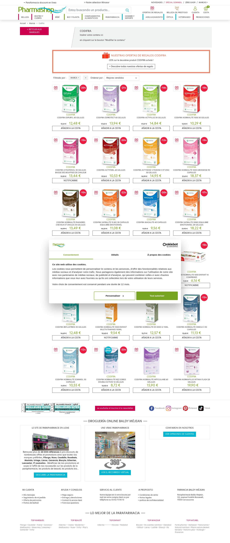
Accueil (23, 23)
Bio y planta (73, 17)
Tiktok (204, 408)
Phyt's (85, 527)
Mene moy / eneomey (41, 527)
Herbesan (192, 525)
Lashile (154, 527)
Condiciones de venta (149, 495)
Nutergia (200, 529)
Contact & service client (72, 500)
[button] (195, 10)
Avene (39, 525)
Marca (74, 78)
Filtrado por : (59, 78)
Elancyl (162, 527)
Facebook (157, 408)
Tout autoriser (157, 295)
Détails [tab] (115, 255)
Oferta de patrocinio (32, 500)
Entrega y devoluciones (72, 497)
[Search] (96, 10)
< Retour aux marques (34, 31)
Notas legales (146, 497)
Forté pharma (181, 525)
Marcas (202, 2)
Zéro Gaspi (190, 2)
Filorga (23, 525)
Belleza (25, 17)
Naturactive (203, 525)
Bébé (57, 17)
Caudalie (31, 525)
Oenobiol (167, 525)
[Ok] (128, 10)
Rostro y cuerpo (38, 17)
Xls (167, 527)
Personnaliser (115, 295)
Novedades (157, 2)
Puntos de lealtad (31, 503)
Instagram (174, 408)
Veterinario (184, 17)
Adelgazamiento (154, 17)
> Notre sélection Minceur (96, 2)
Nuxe (73, 527)
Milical (140, 527)
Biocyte (139, 525)
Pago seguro (67, 495)
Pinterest (190, 408)
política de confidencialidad (152, 500)
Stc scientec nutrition (153, 525)
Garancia (48, 525)
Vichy (32, 529)
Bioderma (79, 525)
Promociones (202, 17)
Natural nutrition (182, 527)
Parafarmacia (112, 17)
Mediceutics (25, 527)
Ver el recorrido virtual (115, 472)
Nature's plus (189, 529)
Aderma (62, 525)
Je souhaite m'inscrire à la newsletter (115, 408)
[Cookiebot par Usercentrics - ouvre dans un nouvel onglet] (165, 245)
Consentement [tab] (71, 255)
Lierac (147, 527)
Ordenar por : (97, 78)
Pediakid (124, 525)
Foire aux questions (70, 503)
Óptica (169, 17)
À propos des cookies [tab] (159, 255)
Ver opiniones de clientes (179, 434)
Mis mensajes (29, 495)
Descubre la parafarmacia (50, 475)
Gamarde (24, 529)
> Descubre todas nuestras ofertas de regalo (131, 66)
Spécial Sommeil (174, 2)
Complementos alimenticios (92, 17)
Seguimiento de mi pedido (34, 497)
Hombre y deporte (129, 17)
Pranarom (179, 532)
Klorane (115, 525)
